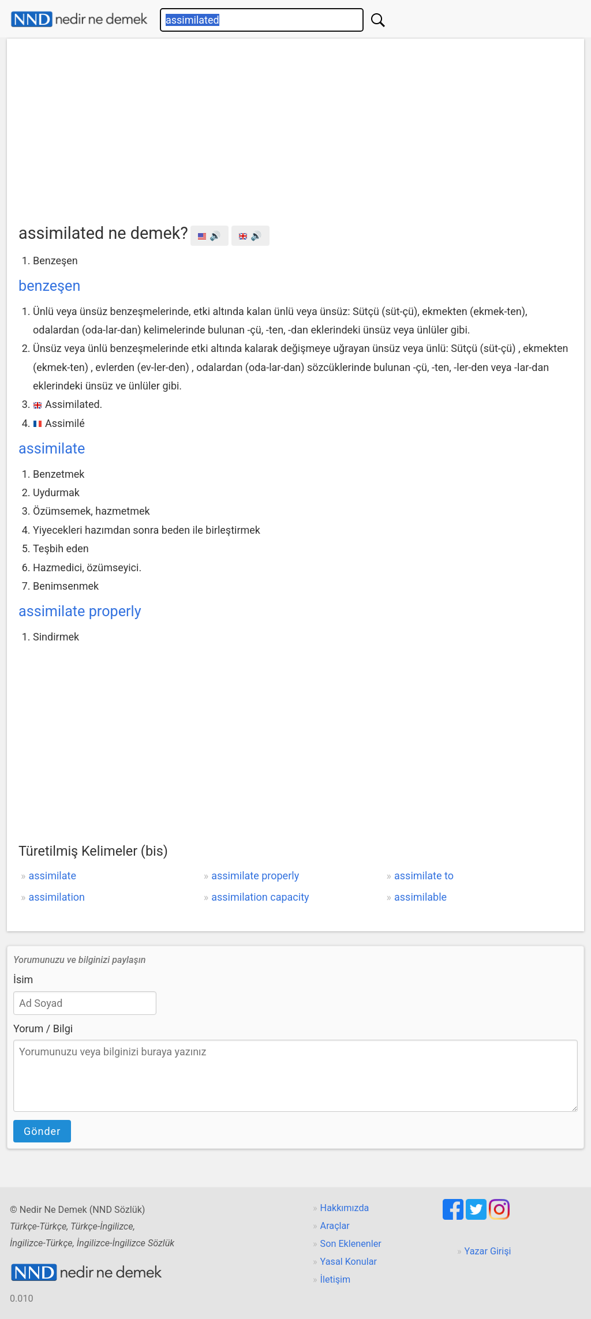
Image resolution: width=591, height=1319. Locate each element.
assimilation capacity (260, 897)
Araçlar (335, 1225)
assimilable (420, 897)
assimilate (51, 448)
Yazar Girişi (488, 1251)
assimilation (56, 897)
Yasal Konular (348, 1261)
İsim (23, 979)
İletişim (335, 1279)
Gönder (42, 1131)
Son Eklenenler (350, 1243)
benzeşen (49, 286)
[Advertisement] (295, 133)
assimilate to (424, 876)
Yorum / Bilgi (43, 1028)
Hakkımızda (344, 1207)
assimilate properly (79, 611)
